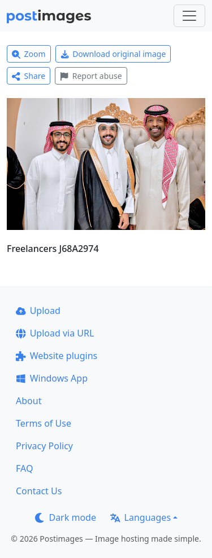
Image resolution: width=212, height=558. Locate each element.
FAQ (24, 468)
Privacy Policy (44, 446)
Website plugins (56, 355)
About (28, 401)
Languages (140, 517)
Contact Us (39, 491)
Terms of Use (43, 423)
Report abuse (91, 75)
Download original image (113, 53)
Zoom (29, 53)
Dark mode (65, 517)
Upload (38, 310)
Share (28, 75)
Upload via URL (55, 333)
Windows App (52, 378)
